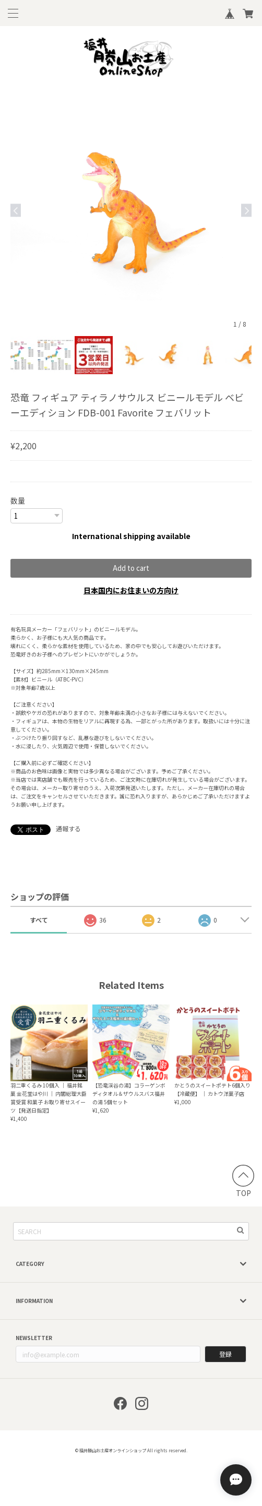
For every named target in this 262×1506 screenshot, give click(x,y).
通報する (68, 827)
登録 (225, 1353)
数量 (17, 500)
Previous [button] (15, 210)
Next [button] (246, 210)
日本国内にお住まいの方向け (131, 589)
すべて (39, 919)
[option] (131, 210)
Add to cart (131, 567)
